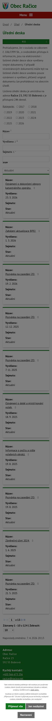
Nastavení (26, 715)
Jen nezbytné (36, 706)
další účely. (35, 690)
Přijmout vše (15, 706)
